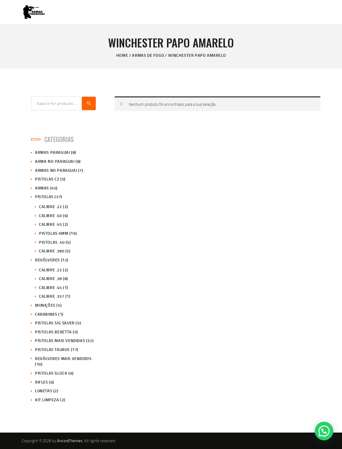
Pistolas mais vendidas (60, 340)
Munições (45, 305)
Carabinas (46, 314)
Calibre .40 (50, 215)
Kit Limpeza (47, 399)
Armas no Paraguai (56, 170)
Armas (42, 188)
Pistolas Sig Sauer (55, 323)
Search (89, 103)
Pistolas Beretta (53, 332)
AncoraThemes (69, 440)
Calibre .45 (50, 224)
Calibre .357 (51, 296)
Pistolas (44, 196)
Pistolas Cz (47, 179)
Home (122, 55)
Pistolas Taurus (52, 349)
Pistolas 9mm (53, 233)
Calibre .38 (50, 278)
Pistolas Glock (51, 373)
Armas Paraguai (52, 152)
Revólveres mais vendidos (63, 358)
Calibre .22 (50, 206)
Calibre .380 (51, 251)
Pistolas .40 (51, 242)
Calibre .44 (50, 287)
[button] (324, 431)
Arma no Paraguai (55, 161)
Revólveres (47, 260)
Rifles (41, 382)
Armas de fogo (148, 55)
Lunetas (43, 390)
